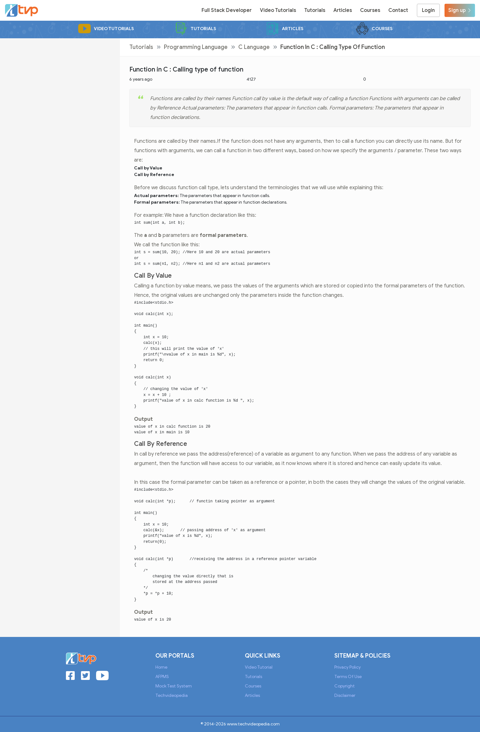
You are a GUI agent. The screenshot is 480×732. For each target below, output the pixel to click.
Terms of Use (348, 676)
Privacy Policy (347, 667)
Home (161, 667)
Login (428, 10)
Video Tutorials (278, 10)
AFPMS (162, 676)
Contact (398, 10)
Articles (342, 10)
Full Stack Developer (227, 10)
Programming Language (196, 47)
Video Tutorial (258, 667)
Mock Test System (173, 686)
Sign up (459, 10)
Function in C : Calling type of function (332, 47)
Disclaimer (344, 695)
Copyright (344, 686)
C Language (254, 47)
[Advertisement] (60, 82)
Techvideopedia (171, 695)
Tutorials (314, 10)
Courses (370, 10)
